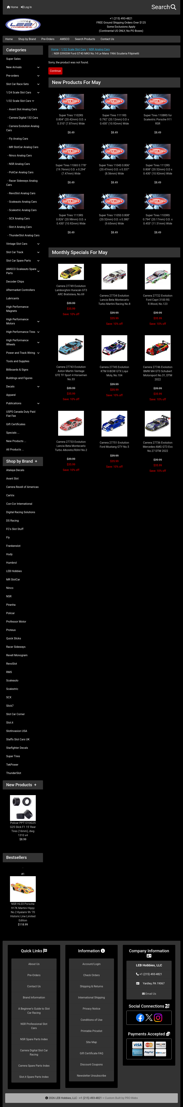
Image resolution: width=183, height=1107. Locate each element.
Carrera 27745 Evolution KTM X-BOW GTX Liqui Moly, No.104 (114, 371)
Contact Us (107, 39)
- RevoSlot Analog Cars (20, 193)
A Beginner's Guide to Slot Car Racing (34, 1010)
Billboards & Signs (17, 369)
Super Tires (13, 756)
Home (12, 7)
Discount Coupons (91, 1064)
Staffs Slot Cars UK (18, 739)
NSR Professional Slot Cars (33, 1026)
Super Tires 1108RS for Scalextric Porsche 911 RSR (158, 119)
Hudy (9, 554)
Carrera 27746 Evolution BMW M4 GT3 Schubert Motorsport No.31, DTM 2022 (157, 373)
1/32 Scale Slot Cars (73, 49)
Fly (8, 537)
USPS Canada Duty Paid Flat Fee (20, 413)
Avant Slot (12, 478)
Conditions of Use (91, 1019)
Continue (55, 70)
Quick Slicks (13, 638)
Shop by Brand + (21, 461)
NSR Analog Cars (99, 49)
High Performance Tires (23, 332)
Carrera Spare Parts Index (34, 1065)
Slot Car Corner (15, 714)
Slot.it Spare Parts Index (34, 1076)
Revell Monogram (17, 655)
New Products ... (16, 441)
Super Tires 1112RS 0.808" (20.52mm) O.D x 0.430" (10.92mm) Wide (157, 169)
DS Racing (12, 520)
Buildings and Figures (19, 378)
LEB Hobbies (14, 571)
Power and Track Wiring (23, 352)
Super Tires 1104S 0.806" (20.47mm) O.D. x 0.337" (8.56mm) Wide (114, 169)
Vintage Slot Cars (23, 243)
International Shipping (91, 997)
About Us (34, 964)
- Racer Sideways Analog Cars (21, 183)
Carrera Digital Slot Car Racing (34, 1052)
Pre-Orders (48, 39)
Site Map (91, 1042)
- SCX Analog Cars (18, 218)
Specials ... (12, 432)
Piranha (10, 604)
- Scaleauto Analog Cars (21, 201)
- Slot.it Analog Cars (19, 227)
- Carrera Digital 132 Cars (22, 117)
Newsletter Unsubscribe (91, 1075)
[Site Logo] (32, 22)
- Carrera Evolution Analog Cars (22, 128)
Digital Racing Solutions (20, 512)
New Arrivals (23, 67)
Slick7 (10, 705)
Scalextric (12, 689)
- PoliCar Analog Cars (19, 172)
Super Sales (13, 58)
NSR (9, 596)
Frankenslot (13, 545)
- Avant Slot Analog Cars (21, 109)
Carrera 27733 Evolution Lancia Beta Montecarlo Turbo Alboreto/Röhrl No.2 (71, 446)
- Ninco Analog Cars (19, 155)
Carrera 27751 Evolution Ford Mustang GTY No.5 (114, 444)
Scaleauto (12, 680)
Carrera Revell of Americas (22, 487)
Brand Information (34, 997)
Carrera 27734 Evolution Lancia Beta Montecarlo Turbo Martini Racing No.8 (114, 300)
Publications (23, 403)
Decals (23, 386)
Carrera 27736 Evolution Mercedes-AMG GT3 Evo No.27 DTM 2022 (158, 447)
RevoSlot (11, 663)
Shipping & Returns (91, 986)
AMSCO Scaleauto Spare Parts (23, 271)
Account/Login (91, 964)
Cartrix (10, 495)
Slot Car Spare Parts (23, 260)
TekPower (12, 764)
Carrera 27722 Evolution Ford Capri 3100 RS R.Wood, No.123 (157, 300)
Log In (26, 7)
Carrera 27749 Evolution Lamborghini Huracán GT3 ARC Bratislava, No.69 (71, 290)
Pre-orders (23, 75)
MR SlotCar (13, 579)
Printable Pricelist (91, 1031)
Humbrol (11, 562)
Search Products (85, 39)
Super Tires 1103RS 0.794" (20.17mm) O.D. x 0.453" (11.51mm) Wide (158, 219)
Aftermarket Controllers (20, 290)
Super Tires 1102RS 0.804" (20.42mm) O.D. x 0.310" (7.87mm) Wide (71, 119)
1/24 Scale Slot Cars (23, 92)
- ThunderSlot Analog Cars (23, 235)
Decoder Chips (15, 281)
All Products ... (15, 449)
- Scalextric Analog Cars (21, 210)
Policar (10, 613)
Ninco (9, 588)
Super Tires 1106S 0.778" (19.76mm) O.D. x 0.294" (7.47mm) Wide (71, 169)
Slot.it (9, 722)
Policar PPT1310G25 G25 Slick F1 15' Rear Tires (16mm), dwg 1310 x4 (23, 816)
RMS (9, 672)
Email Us (149, 993)
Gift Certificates (15, 424)
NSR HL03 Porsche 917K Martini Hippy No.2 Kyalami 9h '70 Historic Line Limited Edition (23, 899)
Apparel (11, 395)
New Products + (21, 784)
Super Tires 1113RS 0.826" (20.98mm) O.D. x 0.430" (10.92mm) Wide (71, 219)
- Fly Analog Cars (17, 138)
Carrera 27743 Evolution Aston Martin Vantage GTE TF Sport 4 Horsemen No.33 (71, 373)
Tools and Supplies (17, 361)
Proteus (11, 630)
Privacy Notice (91, 1008)
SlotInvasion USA (16, 731)
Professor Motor (16, 621)
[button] (163, 7)
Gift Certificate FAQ (91, 1053)
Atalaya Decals (15, 470)
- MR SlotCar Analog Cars (22, 147)
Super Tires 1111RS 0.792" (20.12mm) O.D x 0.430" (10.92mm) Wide (114, 119)
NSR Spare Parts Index (34, 1039)
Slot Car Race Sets (23, 84)
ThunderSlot (13, 773)
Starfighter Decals (17, 747)
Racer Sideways (15, 646)
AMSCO (64, 39)
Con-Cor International (19, 503)
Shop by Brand (27, 39)
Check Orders (91, 975)
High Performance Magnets (17, 309)
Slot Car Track (23, 252)
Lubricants (12, 298)
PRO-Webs (131, 1098)
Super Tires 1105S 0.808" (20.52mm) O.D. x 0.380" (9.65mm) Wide (114, 219)
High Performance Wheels (23, 342)
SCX (8, 697)
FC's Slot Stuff (14, 529)
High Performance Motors (23, 321)
